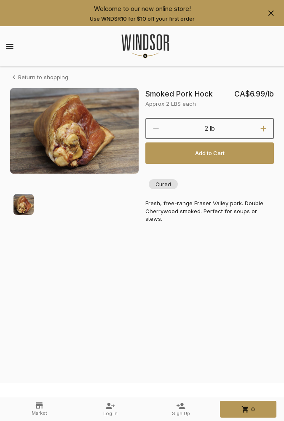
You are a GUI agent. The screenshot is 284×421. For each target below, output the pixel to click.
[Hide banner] (271, 13)
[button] (163, 184)
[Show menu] (9, 46)
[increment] (263, 128)
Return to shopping (39, 77)
